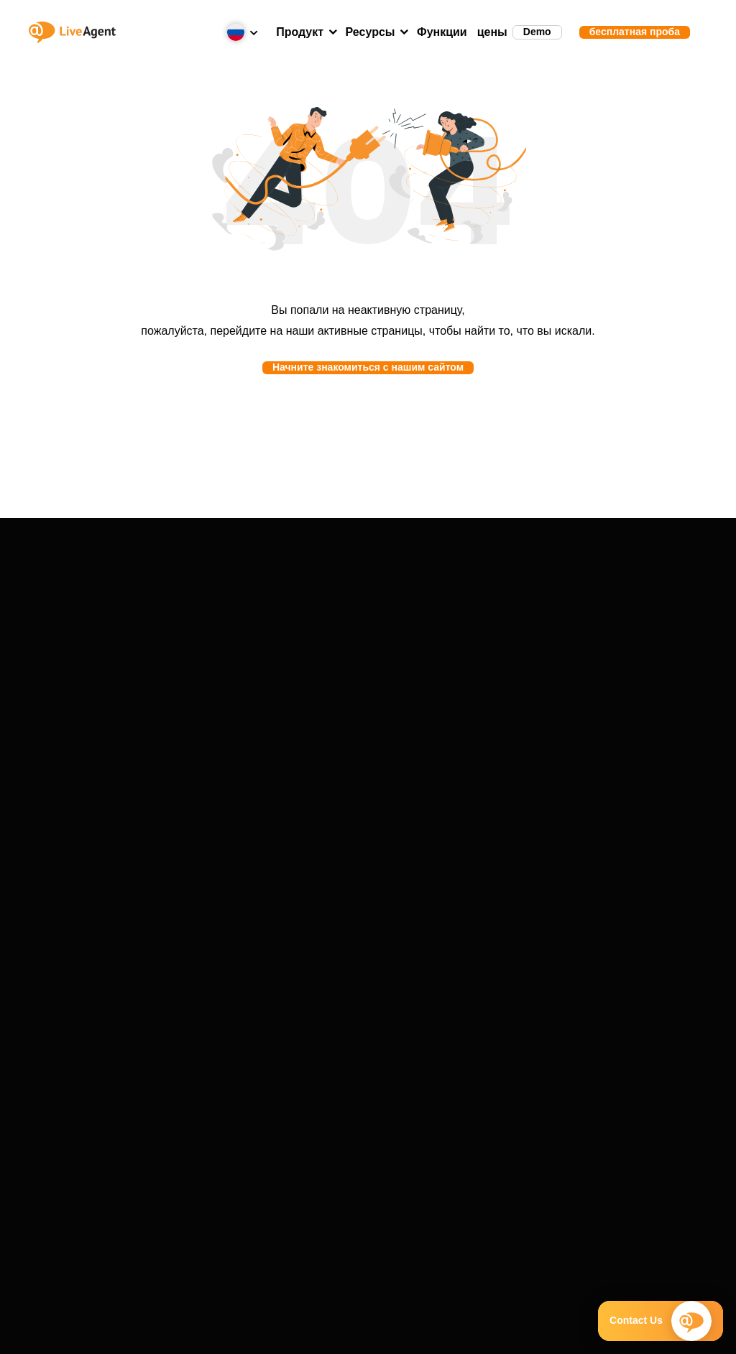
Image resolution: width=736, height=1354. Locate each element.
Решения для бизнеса (368, 689)
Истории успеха (368, 637)
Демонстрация (137, 637)
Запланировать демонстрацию (375, 982)
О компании (252, 783)
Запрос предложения (599, 706)
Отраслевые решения (368, 671)
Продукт (299, 32)
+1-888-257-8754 (337, 947)
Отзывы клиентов (368, 654)
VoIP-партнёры (253, 818)
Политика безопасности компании (319, 1332)
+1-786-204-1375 (337, 964)
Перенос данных (599, 654)
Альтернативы (137, 689)
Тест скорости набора (484, 852)
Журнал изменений (599, 689)
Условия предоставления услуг (178, 1332)
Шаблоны (483, 835)
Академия (483, 818)
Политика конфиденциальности (461, 1332)
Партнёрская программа (253, 835)
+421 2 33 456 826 (340, 930)
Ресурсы (370, 32)
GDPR (548, 1332)
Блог (483, 783)
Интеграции (137, 671)
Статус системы (598, 671)
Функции (442, 32)
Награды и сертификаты (253, 801)
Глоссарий (483, 801)
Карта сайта (596, 1332)
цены (492, 32)
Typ (137, 706)
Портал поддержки (599, 637)
